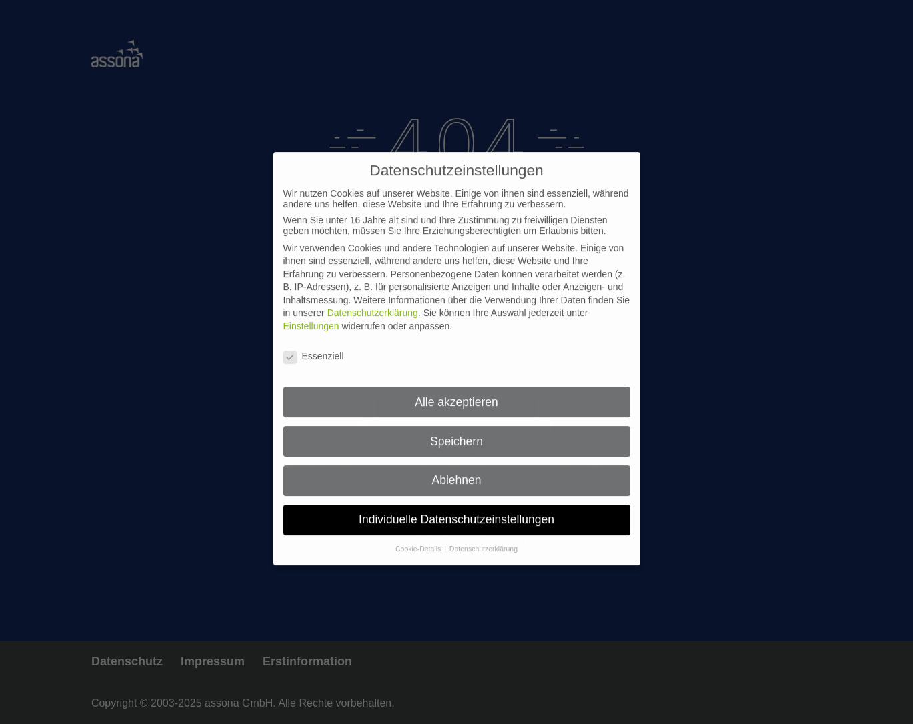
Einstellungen (311, 317)
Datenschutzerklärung (372, 304)
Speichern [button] (456, 432)
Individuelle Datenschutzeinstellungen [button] (456, 510)
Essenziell (313, 347)
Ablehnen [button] (457, 472)
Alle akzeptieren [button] (456, 393)
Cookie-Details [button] (419, 540)
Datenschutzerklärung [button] (483, 540)
